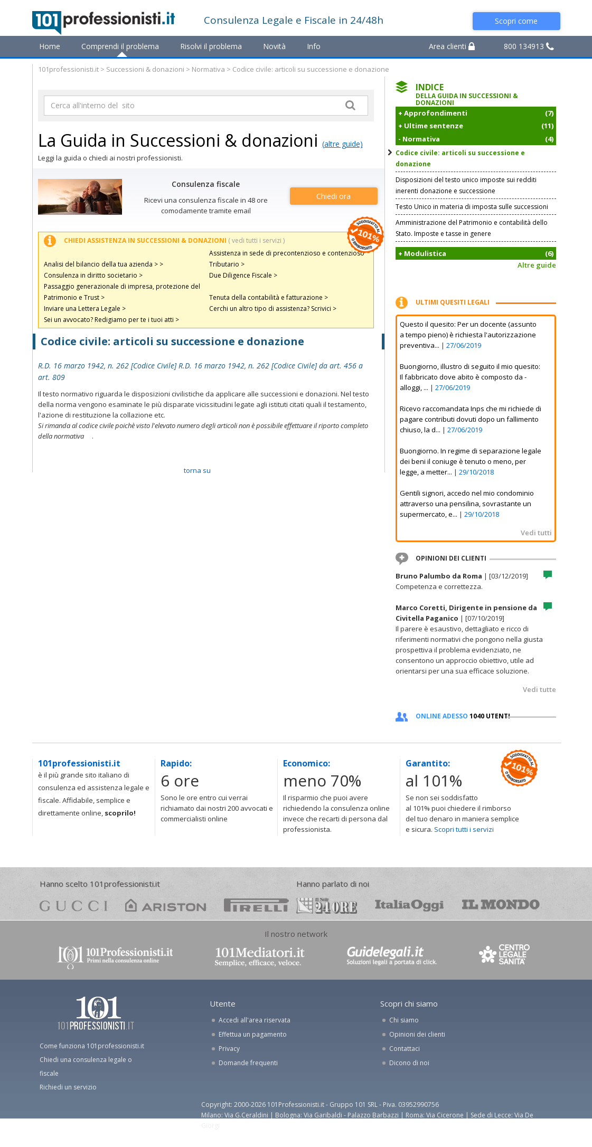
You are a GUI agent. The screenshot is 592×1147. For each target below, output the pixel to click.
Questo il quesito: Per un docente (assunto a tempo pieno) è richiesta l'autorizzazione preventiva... (468, 334)
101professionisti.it (68, 69)
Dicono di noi (409, 1062)
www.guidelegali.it (392, 956)
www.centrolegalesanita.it (505, 956)
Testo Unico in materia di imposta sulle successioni (472, 206)
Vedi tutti (536, 532)
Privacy (229, 1048)
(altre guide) (342, 144)
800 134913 (529, 46)
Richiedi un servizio (68, 1087)
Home (49, 46)
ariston (165, 905)
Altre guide (537, 265)
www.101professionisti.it (115, 956)
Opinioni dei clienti (417, 1034)
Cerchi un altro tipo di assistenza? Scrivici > (272, 308)
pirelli (256, 905)
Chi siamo (404, 1020)
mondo (501, 905)
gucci (73, 905)
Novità (274, 46)
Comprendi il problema (120, 46)
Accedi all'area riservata (254, 1020)
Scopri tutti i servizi (464, 829)
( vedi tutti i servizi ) (256, 240)
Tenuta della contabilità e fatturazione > (268, 297)
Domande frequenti (248, 1062)
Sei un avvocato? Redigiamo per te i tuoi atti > (111, 319)
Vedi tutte (539, 689)
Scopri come (516, 21)
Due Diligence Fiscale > (243, 275)
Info (314, 46)
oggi (409, 905)
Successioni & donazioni (145, 69)
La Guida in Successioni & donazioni (178, 140)
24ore (326, 906)
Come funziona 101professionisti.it (92, 1045)
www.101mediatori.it (260, 956)
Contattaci (404, 1048)
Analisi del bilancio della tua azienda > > (103, 264)
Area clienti (452, 46)
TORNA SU (197, 470)
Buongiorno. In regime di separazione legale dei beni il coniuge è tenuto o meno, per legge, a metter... (470, 461)
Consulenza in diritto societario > (93, 275)
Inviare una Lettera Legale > (85, 308)
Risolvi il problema (211, 46)
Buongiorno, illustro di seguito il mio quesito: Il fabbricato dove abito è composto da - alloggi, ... (470, 377)
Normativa (208, 69)
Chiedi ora (333, 196)
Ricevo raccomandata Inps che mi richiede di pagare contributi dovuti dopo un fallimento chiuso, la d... (470, 419)
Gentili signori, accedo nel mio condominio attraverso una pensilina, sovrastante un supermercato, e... (467, 503)
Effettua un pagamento (253, 1034)
